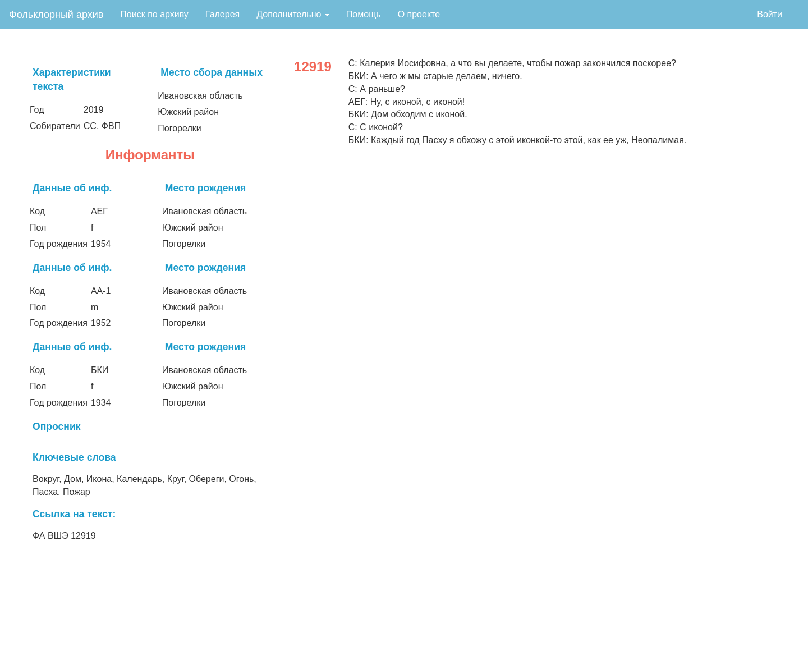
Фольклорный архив (56, 14)
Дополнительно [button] (292, 14)
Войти (769, 14)
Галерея (222, 14)
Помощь (363, 14)
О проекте (419, 14)
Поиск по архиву (154, 14)
